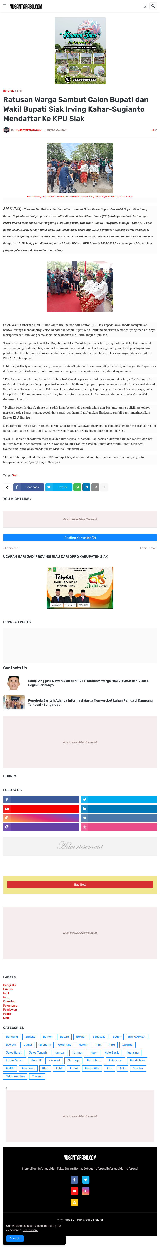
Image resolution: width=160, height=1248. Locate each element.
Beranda (8, 90)
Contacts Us (15, 667)
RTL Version (106, 1228)
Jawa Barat (13, 1052)
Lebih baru (12, 548)
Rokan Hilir (92, 1068)
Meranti (36, 1060)
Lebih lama (147, 548)
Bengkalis (9, 985)
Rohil (59, 1068)
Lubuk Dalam (14, 1060)
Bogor (117, 1037)
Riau (45, 1068)
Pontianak (28, 1068)
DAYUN (11, 1044)
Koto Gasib (112, 1052)
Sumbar (138, 1068)
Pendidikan (137, 1060)
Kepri (94, 1052)
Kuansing (9, 1001)
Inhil (6, 993)
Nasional (54, 1060)
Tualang (37, 1076)
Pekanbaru (10, 1005)
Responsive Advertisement (80, 519)
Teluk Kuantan (15, 1076)
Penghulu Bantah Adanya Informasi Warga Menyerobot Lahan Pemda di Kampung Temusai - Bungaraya (90, 703)
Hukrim (7, 989)
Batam (64, 1037)
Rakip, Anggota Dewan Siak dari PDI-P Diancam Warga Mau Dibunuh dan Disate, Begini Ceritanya (88, 683)
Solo (122, 1068)
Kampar (60, 1052)
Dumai (27, 1044)
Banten (47, 1037)
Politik (7, 1014)
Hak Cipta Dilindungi (90, 1220)
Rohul (74, 1068)
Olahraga (73, 1060)
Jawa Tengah (38, 1052)
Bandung (12, 1037)
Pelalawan (10, 1009)
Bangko (30, 1037)
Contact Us (86, 1228)
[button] (5, 6)
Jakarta (127, 1044)
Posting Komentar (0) (80, 538)
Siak (19, 90)
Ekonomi (45, 1044)
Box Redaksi (67, 1228)
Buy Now (80, 884)
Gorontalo (64, 1044)
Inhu (6, 997)
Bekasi (80, 1037)
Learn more (30, 1230)
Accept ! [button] (15, 1238)
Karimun (77, 1052)
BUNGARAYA (136, 1037)
